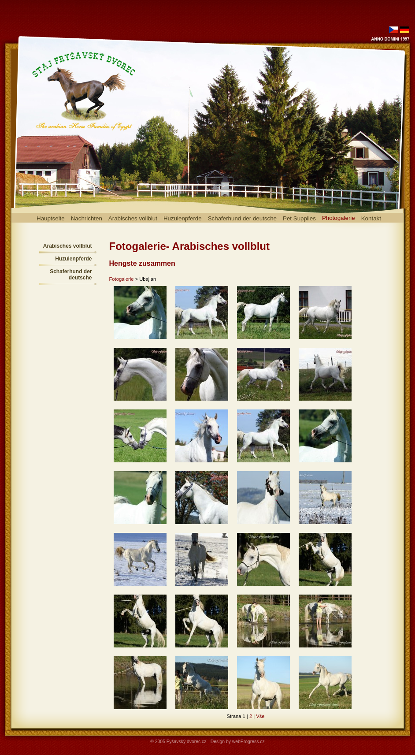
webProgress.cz (248, 741)
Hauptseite (51, 218)
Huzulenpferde (182, 218)
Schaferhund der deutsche (242, 218)
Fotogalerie (121, 279)
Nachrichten (86, 218)
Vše (260, 716)
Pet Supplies (299, 218)
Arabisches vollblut (132, 218)
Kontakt (371, 218)
